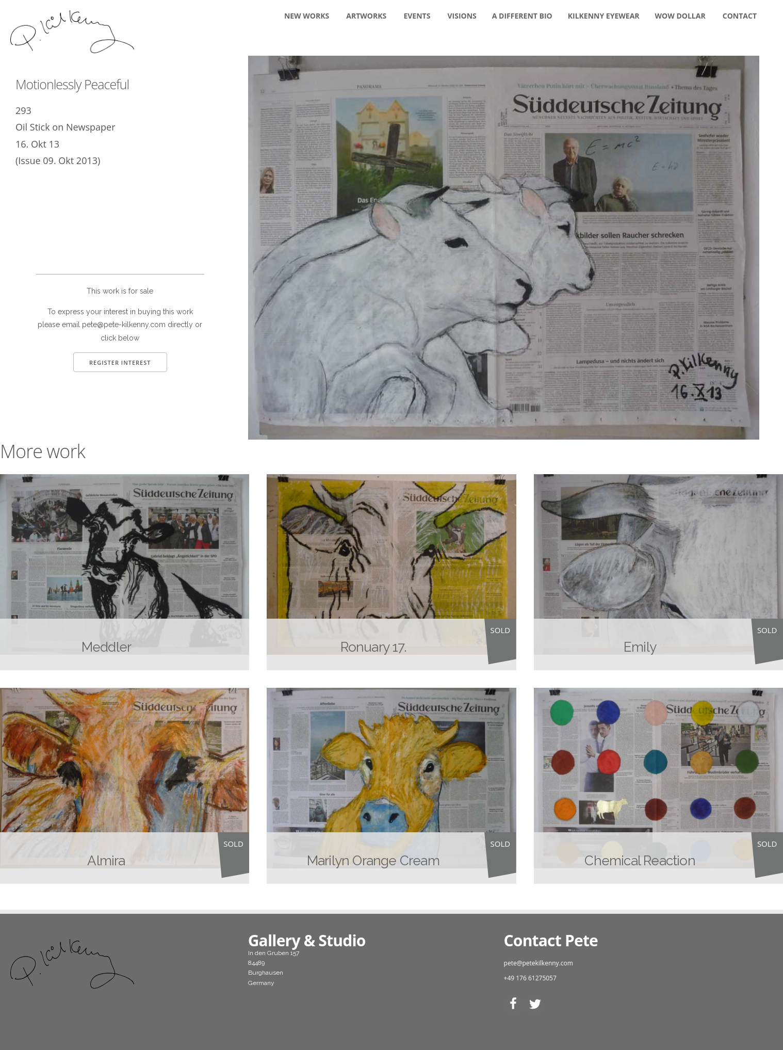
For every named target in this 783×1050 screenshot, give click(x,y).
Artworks (366, 16)
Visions (462, 16)
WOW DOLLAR (680, 16)
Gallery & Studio (307, 940)
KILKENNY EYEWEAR (604, 16)
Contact (740, 16)
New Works (306, 16)
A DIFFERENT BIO (522, 16)
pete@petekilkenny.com (538, 963)
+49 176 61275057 (530, 978)
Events (416, 16)
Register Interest (120, 362)
